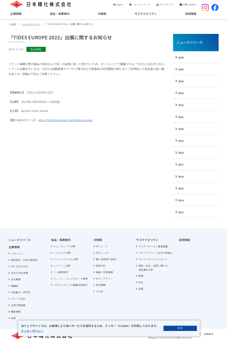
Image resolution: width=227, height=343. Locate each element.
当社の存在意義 (19, 273)
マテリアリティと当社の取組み (155, 252)
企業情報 (16, 14)
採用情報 (190, 14)
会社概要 (16, 279)
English (119, 4)
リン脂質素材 (60, 272)
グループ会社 (18, 298)
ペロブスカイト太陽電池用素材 (70, 285)
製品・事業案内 (59, 14)
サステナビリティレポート (153, 259)
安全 (140, 282)
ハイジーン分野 (61, 265)
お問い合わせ (189, 4)
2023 (181, 93)
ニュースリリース (141, 4)
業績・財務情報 (104, 272)
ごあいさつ (17, 253)
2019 (181, 141)
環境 (140, 276)
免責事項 (208, 334)
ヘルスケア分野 (62, 252)
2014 (181, 200)
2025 (181, 69)
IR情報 (102, 14)
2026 (181, 57)
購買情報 (16, 311)
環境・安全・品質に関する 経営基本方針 (152, 268)
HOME (13, 24)
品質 (140, 288)
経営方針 (101, 265)
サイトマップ (166, 4)
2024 (181, 81)
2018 (181, 152)
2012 (181, 212)
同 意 (180, 328)
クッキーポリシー (32, 331)
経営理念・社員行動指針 (24, 260)
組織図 (14, 285)
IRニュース (101, 246)
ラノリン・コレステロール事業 (70, 278)
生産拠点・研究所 (20, 292)
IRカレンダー (103, 252)
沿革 (13, 318)
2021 (181, 117)
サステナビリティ (146, 14)
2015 (181, 188)
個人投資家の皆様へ (107, 259)
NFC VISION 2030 (19, 266)
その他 (99, 291)
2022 (181, 105)
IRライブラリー (104, 278)
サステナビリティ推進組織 (153, 246)
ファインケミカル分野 (65, 259)
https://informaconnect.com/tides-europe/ (65, 120)
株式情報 (101, 285)
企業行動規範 (18, 305)
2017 (181, 164)
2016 (181, 176)
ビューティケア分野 (64, 246)
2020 (181, 129)
